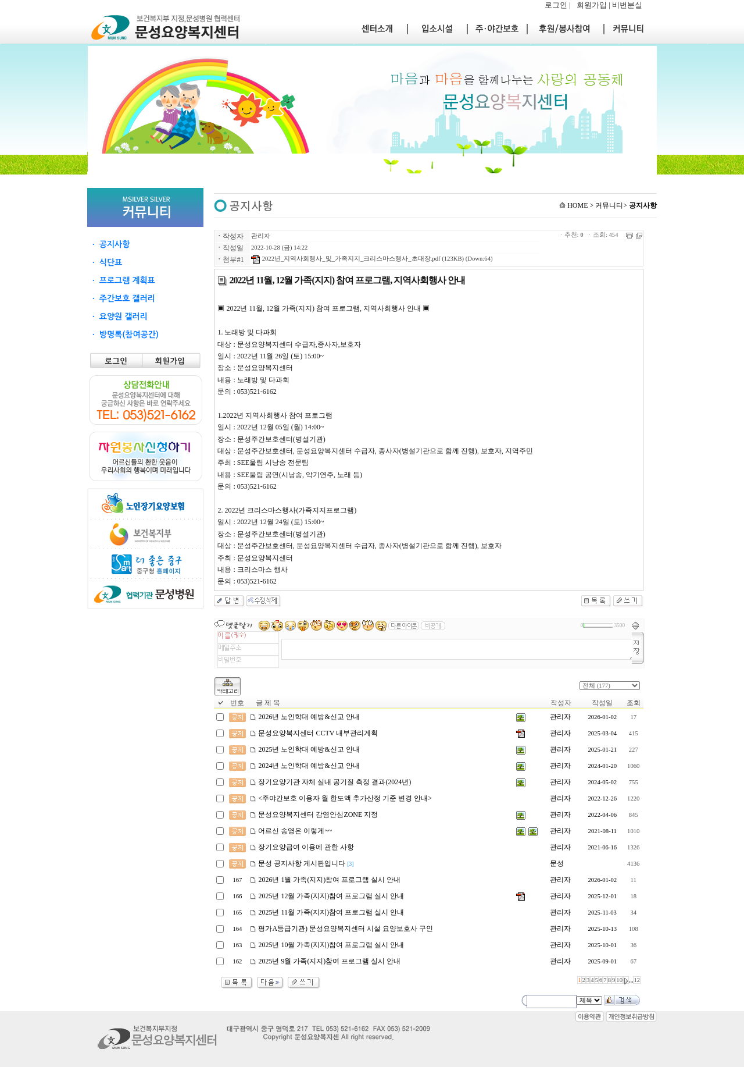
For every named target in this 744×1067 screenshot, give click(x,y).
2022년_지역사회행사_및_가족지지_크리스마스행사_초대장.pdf (346, 258)
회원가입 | (594, 5)
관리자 (260, 236)
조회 (634, 703)
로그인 (556, 5)
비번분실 (627, 5)
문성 (557, 863)
